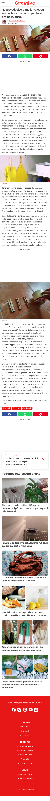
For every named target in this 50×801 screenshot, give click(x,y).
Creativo (4, 184)
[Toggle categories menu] (3, 3)
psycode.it (25, 735)
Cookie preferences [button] (25, 778)
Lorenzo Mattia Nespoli (17, 21)
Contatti (25, 731)
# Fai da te (27, 408)
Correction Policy (25, 750)
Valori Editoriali (25, 755)
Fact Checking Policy (25, 746)
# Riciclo (16, 408)
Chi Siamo (25, 727)
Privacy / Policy (25, 774)
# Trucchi (6, 408)
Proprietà (25, 759)
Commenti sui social (25, 763)
